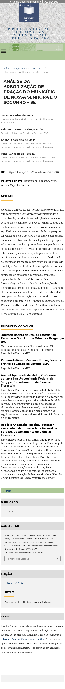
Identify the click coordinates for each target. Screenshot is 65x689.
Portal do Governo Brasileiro (25, 1)
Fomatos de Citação (18, 558)
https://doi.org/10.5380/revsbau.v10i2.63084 (33, 172)
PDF (8, 490)
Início (7, 68)
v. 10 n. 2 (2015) (36, 68)
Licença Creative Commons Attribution (24, 639)
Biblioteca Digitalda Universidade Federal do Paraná (29, 33)
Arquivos (19, 68)
